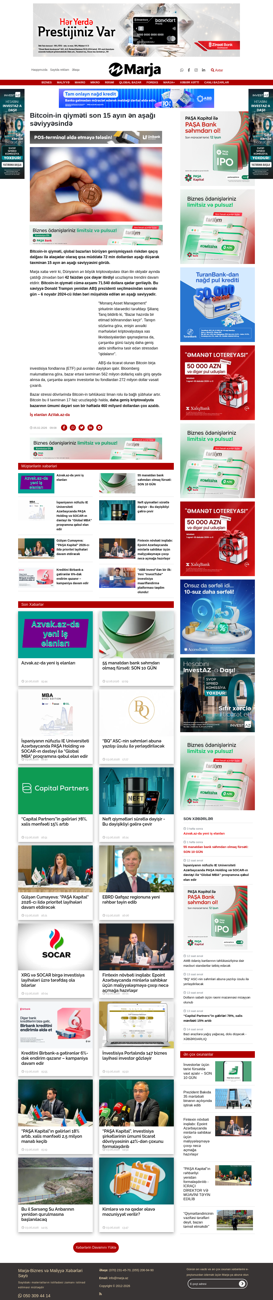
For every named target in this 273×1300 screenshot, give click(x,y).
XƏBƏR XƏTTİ (189, 82)
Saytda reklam (59, 69)
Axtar (217, 70)
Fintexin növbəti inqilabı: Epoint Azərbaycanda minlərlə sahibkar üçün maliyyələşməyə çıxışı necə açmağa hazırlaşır (155, 549)
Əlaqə (76, 69)
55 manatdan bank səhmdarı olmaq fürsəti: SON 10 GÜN (154, 480)
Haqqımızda (39, 69)
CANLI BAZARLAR (216, 82)
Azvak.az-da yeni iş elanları (204, 833)
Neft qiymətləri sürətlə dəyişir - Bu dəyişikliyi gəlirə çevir (153, 507)
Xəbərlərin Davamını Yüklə (96, 1247)
